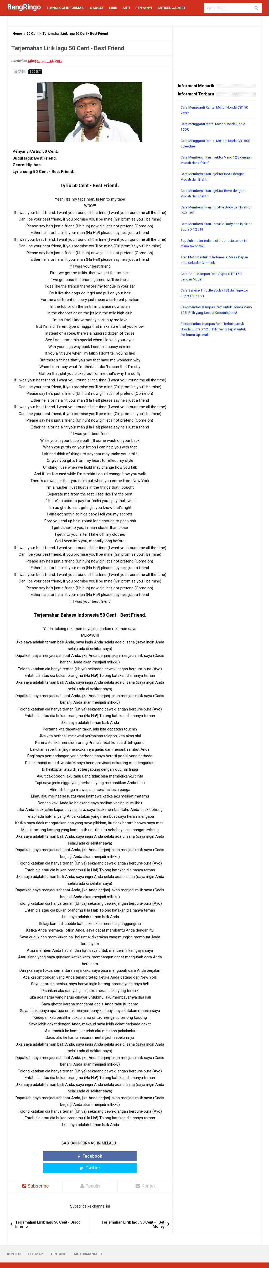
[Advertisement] (217, 374)
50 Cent (32, 33)
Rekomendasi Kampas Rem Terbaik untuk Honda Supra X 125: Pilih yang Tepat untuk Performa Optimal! (215, 328)
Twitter (110, 1156)
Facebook (69, 1156)
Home (17, 33)
